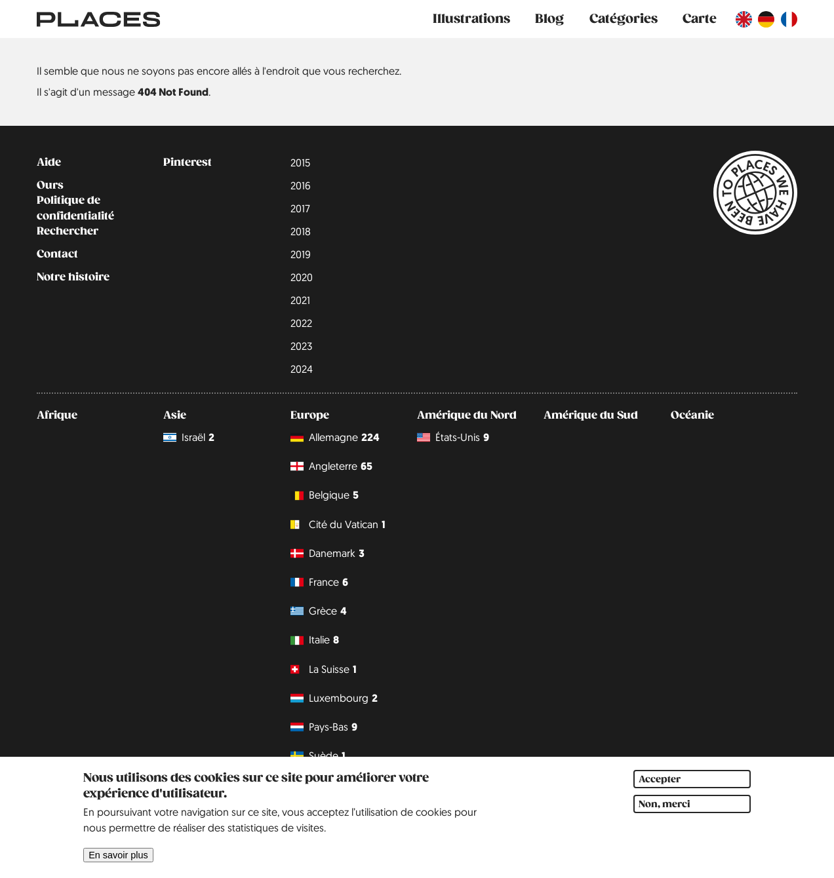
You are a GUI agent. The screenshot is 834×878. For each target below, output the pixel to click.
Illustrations (471, 18)
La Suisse (323, 669)
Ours (50, 185)
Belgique (324, 495)
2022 (301, 323)
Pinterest (187, 162)
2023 (301, 346)
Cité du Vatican (338, 524)
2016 (300, 185)
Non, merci (664, 816)
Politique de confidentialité (75, 208)
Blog (549, 18)
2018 (300, 231)
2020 (301, 277)
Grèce (318, 611)
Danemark (327, 553)
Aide (49, 162)
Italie (314, 640)
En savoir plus (118, 867)
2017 (300, 208)
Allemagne (335, 437)
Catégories (623, 18)
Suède (318, 756)
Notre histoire (73, 277)
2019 (300, 254)
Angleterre (331, 466)
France (319, 582)
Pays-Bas (323, 727)
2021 (300, 300)
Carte (700, 18)
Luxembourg (334, 698)
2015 (300, 162)
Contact (57, 254)
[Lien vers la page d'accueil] (98, 19)
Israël (188, 437)
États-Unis (453, 437)
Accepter (660, 791)
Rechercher (67, 231)
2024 (301, 368)
